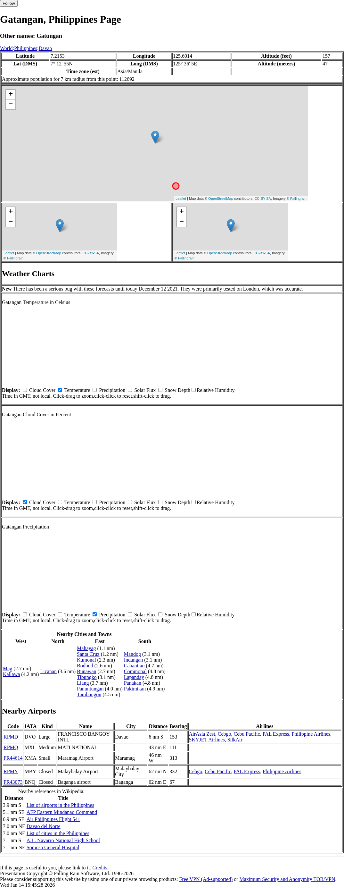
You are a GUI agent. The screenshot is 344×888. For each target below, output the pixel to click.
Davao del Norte (44, 826)
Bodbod (85, 665)
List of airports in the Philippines (60, 805)
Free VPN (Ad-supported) (206, 879)
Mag (7, 668)
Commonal (135, 671)
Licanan (48, 671)
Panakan (132, 683)
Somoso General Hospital (53, 847)
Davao (45, 48)
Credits (99, 867)
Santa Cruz (88, 654)
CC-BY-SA (262, 198)
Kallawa (11, 674)
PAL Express (276, 734)
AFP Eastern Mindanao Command (62, 812)
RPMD (11, 737)
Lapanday (134, 677)
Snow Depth (177, 390)
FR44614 (13, 758)
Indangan (133, 660)
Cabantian (134, 665)
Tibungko (87, 677)
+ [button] (11, 94)
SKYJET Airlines (207, 739)
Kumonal (86, 660)
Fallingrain (298, 198)
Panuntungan (90, 688)
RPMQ (11, 747)
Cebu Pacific (247, 734)
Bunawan (86, 671)
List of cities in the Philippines (58, 833)
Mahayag (86, 648)
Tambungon (89, 694)
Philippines (25, 48)
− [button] (11, 104)
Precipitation (112, 390)
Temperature (77, 390)
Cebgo (224, 734)
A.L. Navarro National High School (63, 840)
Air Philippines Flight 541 (53, 819)
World (6, 48)
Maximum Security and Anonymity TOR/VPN (287, 879)
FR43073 (13, 782)
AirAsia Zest (202, 734)
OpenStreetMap (220, 198)
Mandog (132, 654)
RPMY (11, 771)
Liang (83, 683)
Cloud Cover (42, 390)
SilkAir (234, 739)
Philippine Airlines (311, 734)
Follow (9, 3)
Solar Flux (145, 390)
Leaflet (181, 198)
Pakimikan (135, 688)
